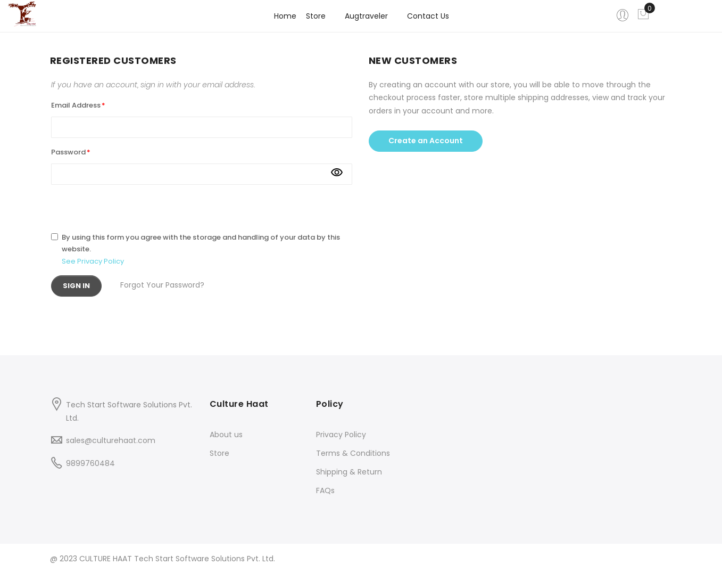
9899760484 (90, 463)
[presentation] (132, 205)
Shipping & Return (349, 471)
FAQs (325, 490)
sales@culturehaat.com (110, 440)
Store (219, 453)
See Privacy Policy (93, 261)
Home (285, 16)
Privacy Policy (341, 434)
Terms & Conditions (353, 453)
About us (226, 434)
